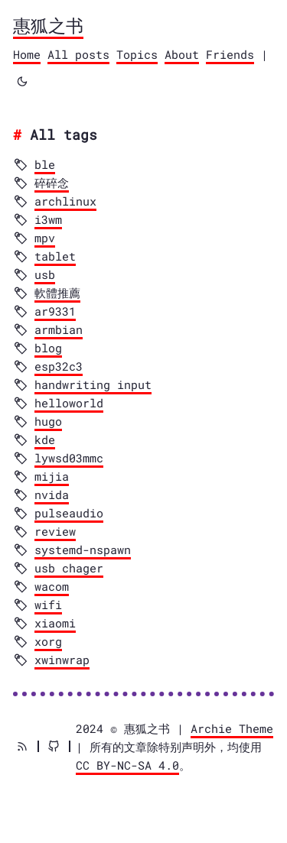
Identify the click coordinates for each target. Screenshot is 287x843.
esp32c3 (58, 366)
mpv (44, 237)
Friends (230, 54)
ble (44, 164)
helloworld (68, 402)
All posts (78, 54)
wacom (51, 586)
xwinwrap (62, 659)
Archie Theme (232, 728)
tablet (55, 256)
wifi (48, 604)
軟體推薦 (57, 292)
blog (48, 347)
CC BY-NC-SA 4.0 (127, 765)
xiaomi (55, 623)
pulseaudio (68, 512)
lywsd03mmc (68, 457)
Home (27, 54)
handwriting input (93, 384)
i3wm (48, 219)
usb (44, 274)
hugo (48, 421)
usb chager (68, 568)
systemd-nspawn (82, 549)
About (182, 54)
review (55, 531)
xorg (48, 641)
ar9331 (55, 311)
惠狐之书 (48, 25)
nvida (51, 494)
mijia (51, 476)
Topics (137, 54)
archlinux (65, 201)
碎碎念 (51, 182)
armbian (58, 329)
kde (44, 439)
